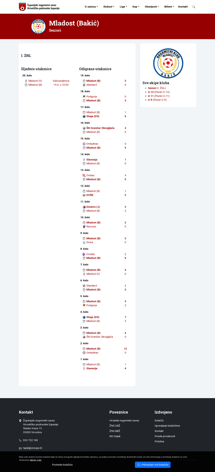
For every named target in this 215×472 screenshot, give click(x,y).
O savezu (90, 6)
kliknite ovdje (35, 460)
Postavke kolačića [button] (62, 464)
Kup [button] (135, 6)
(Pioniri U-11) (159, 96)
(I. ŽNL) (157, 88)
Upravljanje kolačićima (167, 425)
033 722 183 (28, 440)
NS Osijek (114, 436)
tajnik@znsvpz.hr (32, 448)
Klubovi (108, 6)
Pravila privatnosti (165, 436)
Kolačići (159, 420)
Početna (159, 441)
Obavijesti (151, 6)
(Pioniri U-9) (157, 99)
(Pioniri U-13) (159, 92)
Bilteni (168, 6)
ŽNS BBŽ (114, 431)
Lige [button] (122, 6)
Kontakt (183, 6)
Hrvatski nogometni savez (124, 420)
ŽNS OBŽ (114, 425)
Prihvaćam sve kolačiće (153, 464)
